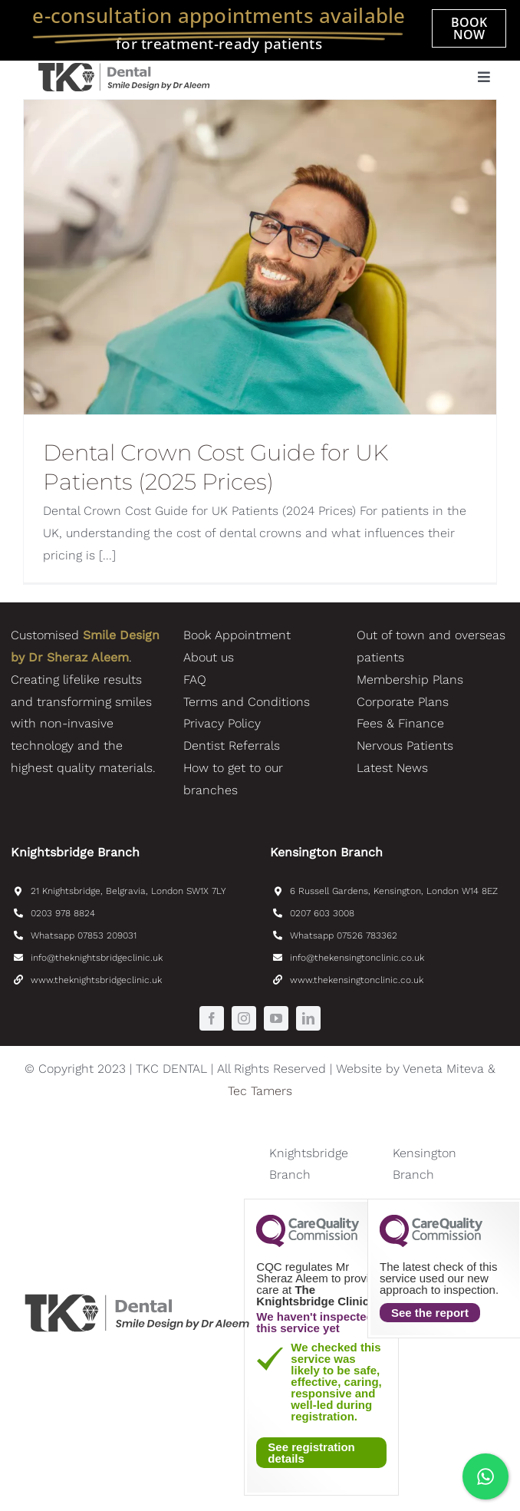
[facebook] (211, 1018)
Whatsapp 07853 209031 (84, 935)
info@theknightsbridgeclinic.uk (97, 957)
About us (208, 657)
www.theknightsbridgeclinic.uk (96, 980)
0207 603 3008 (322, 913)
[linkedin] (308, 1018)
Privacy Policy (222, 723)
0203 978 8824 (63, 913)
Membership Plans (410, 679)
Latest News (392, 767)
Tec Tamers (260, 1091)
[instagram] (244, 1018)
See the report (430, 1312)
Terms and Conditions (246, 701)
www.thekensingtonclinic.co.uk (356, 980)
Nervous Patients (405, 745)
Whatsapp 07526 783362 (343, 935)
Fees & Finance (400, 723)
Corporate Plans (403, 701)
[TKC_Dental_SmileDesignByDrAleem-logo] (124, 66)
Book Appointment (237, 635)
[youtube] (276, 1018)
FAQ (194, 679)
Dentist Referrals (231, 745)
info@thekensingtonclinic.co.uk (357, 957)
